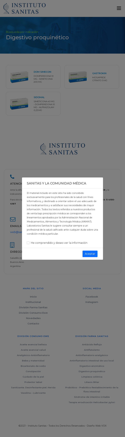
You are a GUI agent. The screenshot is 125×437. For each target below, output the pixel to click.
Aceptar (90, 251)
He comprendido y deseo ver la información (59, 240)
